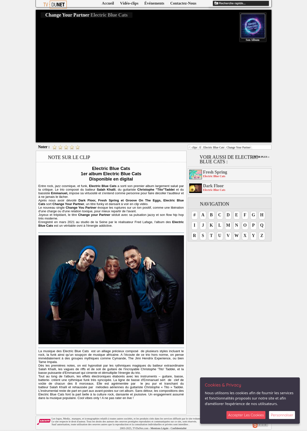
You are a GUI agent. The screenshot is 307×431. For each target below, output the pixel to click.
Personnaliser (282, 415)
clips (194, 147)
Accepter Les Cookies (246, 415)
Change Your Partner (238, 147)
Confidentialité (179, 428)
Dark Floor (213, 185)
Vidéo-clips (129, 3)
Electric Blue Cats (213, 147)
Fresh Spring (215, 172)
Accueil (108, 3)
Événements (154, 3)
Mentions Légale (159, 428)
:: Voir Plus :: (260, 157)
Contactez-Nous (183, 3)
